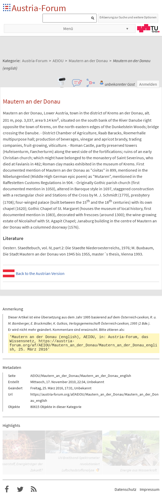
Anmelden (148, 84)
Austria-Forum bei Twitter (20, 489)
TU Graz (148, 28)
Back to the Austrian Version (40, 273)
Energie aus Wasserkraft (138, 470)
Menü (68, 28)
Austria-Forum (39, 8)
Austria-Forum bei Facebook (7, 489)
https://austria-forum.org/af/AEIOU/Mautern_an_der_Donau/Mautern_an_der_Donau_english (83, 345)
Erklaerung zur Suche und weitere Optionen (128, 17)
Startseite (7, 7)
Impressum (149, 489)
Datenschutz (125, 489)
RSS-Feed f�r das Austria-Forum (34, 489)
